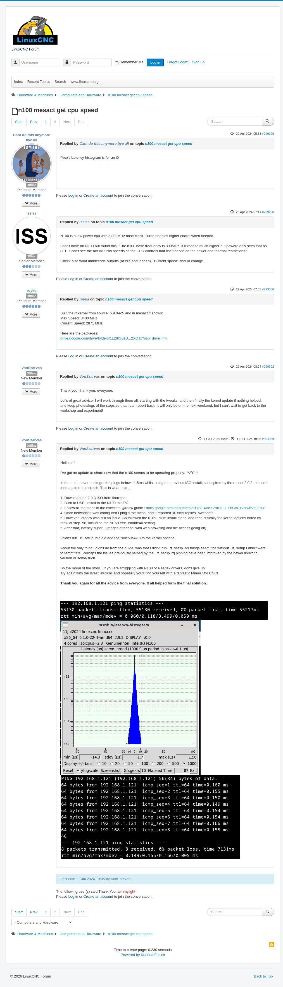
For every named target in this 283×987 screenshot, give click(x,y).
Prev (33, 122)
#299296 (268, 133)
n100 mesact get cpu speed (168, 143)
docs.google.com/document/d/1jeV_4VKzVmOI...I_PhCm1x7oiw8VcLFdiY (205, 508)
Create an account (98, 195)
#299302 (268, 366)
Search (60, 82)
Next (67, 122)
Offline (32, 185)
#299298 (268, 212)
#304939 (268, 438)
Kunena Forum (153, 955)
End (81, 122)
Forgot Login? (178, 62)
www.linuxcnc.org (84, 82)
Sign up (199, 62)
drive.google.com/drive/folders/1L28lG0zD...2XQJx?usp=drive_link (113, 338)
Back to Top (263, 976)
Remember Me (132, 62)
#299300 (268, 289)
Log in (155, 62)
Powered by (130, 955)
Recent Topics (38, 82)
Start (19, 122)
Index (18, 82)
